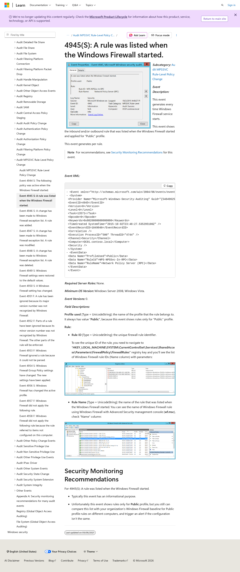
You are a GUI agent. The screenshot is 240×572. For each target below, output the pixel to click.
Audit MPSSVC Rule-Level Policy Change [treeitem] (34, 172)
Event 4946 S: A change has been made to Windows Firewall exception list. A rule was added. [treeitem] (36, 218)
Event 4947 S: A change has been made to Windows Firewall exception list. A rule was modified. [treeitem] (36, 238)
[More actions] (176, 35)
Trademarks (119, 560)
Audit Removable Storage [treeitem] (31, 102)
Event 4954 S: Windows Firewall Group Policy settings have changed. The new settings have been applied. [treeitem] (36, 373)
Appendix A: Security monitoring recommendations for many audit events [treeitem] (35, 500)
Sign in (232, 5)
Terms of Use (100, 560)
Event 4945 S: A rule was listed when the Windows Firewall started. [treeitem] (38, 200)
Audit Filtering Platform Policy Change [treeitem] (33, 152)
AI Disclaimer (12, 560)
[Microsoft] (6, 5)
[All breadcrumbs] (67, 35)
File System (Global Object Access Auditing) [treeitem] (35, 524)
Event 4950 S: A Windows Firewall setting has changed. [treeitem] (36, 288)
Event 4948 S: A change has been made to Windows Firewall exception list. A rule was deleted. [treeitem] (36, 258)
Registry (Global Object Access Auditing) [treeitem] (34, 513)
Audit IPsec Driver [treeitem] (26, 463)
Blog (51, 560)
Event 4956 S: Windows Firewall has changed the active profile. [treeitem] (37, 390)
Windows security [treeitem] (18, 532)
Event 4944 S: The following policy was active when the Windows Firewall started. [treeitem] (35, 185)
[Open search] (222, 5)
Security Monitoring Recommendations (137, 152)
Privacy (82, 560)
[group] (120, 233)
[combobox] (30, 35)
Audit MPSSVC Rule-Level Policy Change (94, 35)
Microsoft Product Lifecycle (108, 17)
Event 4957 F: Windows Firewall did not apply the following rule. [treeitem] (34, 405)
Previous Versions (34, 560)
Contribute (67, 560)
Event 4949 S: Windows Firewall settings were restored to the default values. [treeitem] (37, 275)
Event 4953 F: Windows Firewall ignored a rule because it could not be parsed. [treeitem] (37, 355)
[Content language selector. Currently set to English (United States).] (21, 552)
